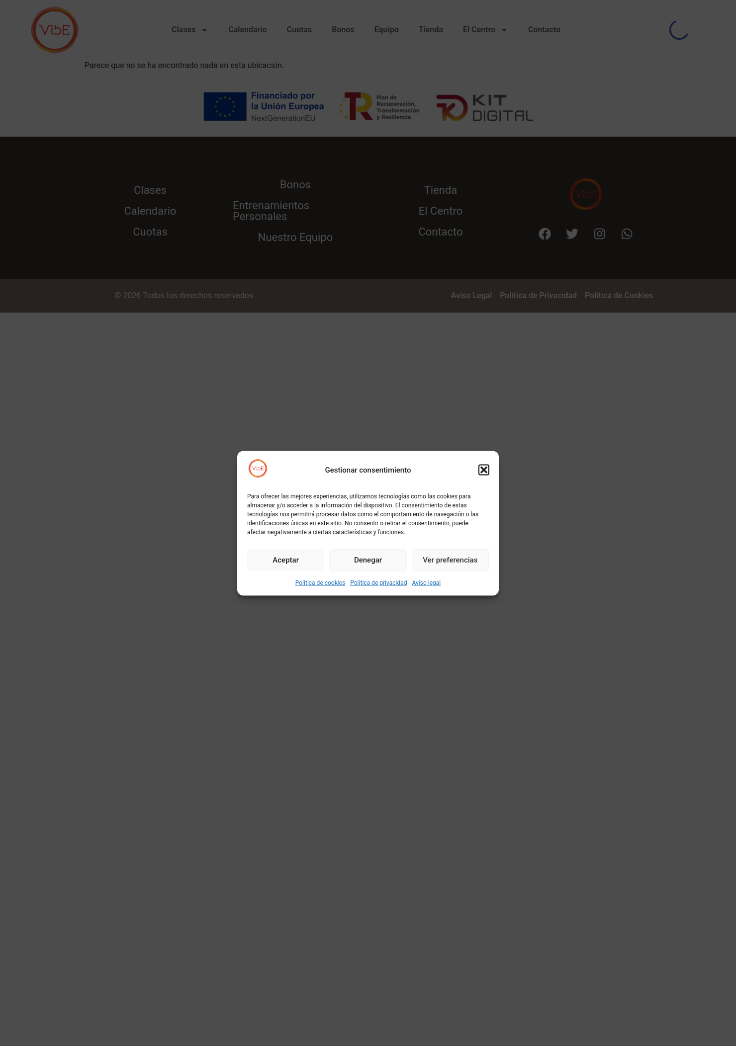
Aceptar (286, 560)
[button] (484, 470)
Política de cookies (320, 582)
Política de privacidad (378, 582)
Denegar (368, 560)
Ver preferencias (450, 560)
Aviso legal (426, 582)
